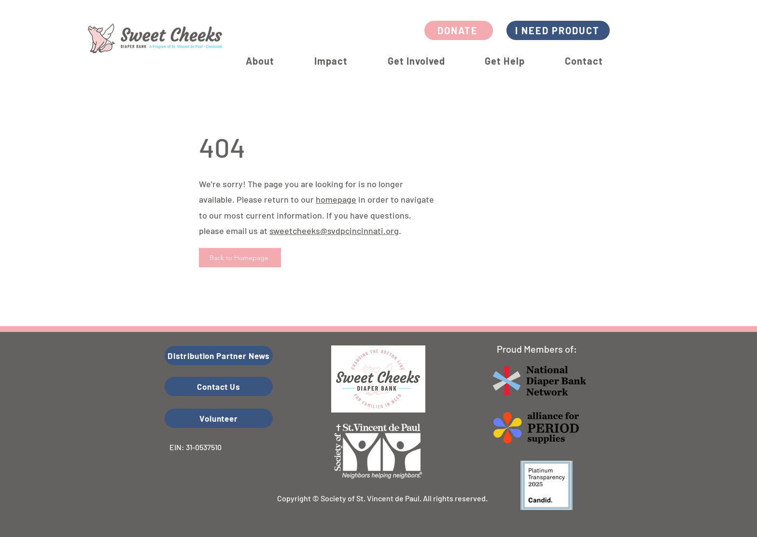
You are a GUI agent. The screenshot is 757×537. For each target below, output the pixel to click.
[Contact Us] (219, 386)
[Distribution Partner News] (219, 355)
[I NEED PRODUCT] (558, 30)
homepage (336, 199)
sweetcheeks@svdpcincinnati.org (334, 230)
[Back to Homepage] (240, 257)
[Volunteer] (219, 418)
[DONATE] (458, 30)
